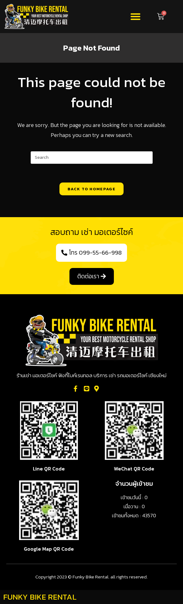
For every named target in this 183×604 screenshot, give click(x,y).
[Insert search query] (92, 157)
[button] (135, 17)
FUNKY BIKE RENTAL (40, 597)
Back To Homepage (91, 189)
